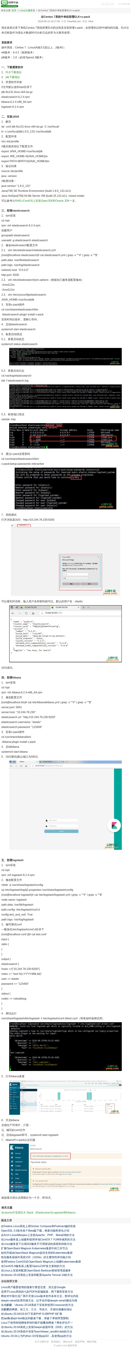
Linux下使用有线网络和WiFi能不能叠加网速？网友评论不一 (37, 1322)
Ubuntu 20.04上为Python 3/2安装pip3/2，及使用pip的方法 (36, 1336)
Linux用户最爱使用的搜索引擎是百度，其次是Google (33, 1287)
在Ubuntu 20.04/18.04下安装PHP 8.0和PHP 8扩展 (31, 1313)
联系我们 (56, 1341)
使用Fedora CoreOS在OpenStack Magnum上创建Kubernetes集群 (41, 1261)
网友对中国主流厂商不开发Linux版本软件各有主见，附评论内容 (39, 1296)
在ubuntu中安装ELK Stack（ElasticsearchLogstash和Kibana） (39, 1212)
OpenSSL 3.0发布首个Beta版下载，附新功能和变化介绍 (35, 1230)
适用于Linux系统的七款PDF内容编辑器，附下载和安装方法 (37, 1291)
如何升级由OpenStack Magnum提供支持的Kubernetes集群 (37, 1252)
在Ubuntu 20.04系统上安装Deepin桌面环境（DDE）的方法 (37, 1327)
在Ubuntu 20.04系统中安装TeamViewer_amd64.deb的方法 (36, 1331)
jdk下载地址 (13, 77)
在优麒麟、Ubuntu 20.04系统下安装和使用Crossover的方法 (37, 1305)
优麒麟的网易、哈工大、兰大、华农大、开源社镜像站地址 (36, 1309)
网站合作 (68, 1341)
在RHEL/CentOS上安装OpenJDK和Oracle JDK (40, 200)
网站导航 (92, 1341)
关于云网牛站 (41, 1341)
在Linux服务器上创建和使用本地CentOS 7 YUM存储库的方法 (38, 1239)
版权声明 (80, 1341)
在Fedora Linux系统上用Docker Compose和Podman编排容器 (38, 1226)
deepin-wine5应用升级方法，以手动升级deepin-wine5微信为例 (39, 1300)
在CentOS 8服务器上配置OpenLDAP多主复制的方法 (33, 1266)
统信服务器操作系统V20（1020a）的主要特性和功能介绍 (36, 1257)
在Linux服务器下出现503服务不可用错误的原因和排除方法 (36, 1243)
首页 (14, 10)
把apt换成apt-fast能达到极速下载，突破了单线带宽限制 (35, 1318)
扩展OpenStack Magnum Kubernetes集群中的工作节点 (34, 1248)
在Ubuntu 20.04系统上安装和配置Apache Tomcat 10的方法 (37, 1274)
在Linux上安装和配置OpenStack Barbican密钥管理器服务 (36, 1270)
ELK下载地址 (14, 72)
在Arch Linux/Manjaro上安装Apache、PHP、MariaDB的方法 (38, 1235)
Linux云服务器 (27, 10)
